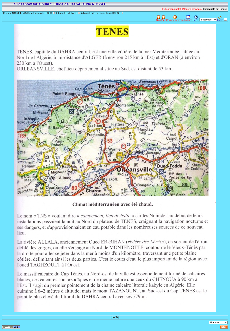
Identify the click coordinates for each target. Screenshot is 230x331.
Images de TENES (44, 13)
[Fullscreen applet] (172, 9)
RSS (224, 327)
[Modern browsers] (192, 9)
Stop (158, 18)
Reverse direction (175, 18)
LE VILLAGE (72, 13)
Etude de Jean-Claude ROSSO (106, 13)
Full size (188, 18)
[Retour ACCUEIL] (12, 13)
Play (163, 18)
